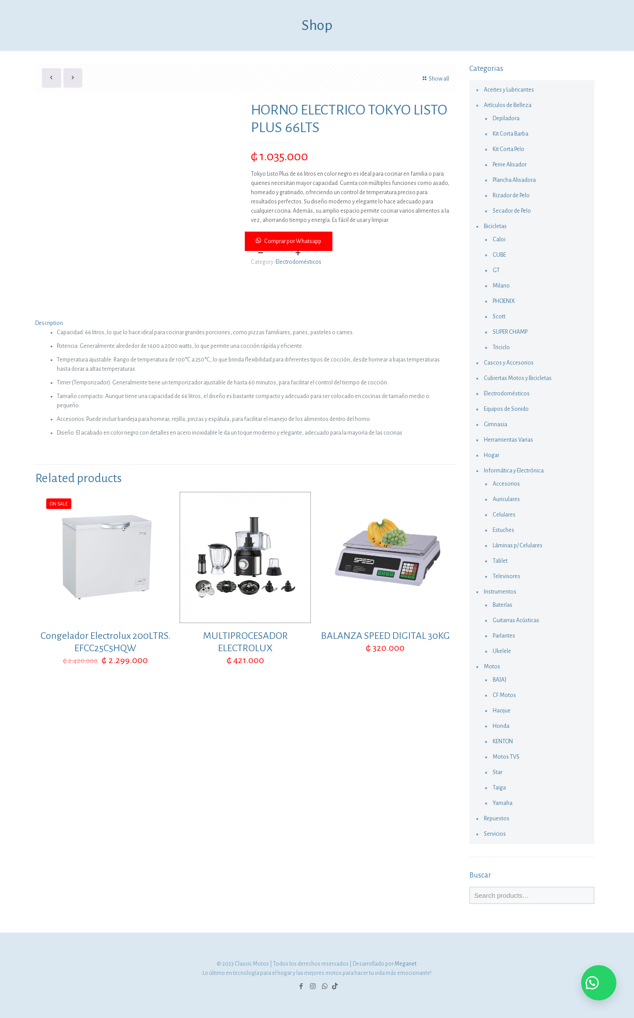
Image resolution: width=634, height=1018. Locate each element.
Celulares (504, 515)
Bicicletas (495, 226)
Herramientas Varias (508, 440)
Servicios (495, 834)
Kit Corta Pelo (508, 149)
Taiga (499, 788)
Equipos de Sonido (506, 409)
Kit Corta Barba (510, 134)
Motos (492, 667)
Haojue (502, 711)
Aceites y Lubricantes (509, 90)
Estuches (503, 530)
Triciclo (501, 347)
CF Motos (504, 695)
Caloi (499, 239)
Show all (434, 79)
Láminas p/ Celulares (517, 545)
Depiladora (506, 118)
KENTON (503, 741)
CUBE (499, 255)
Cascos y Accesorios (509, 363)
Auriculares (506, 499)
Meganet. (406, 964)
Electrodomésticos (298, 262)
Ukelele (502, 651)
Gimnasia (495, 424)
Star (497, 772)
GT (496, 270)
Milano (501, 286)
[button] (351, 241)
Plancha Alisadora (514, 180)
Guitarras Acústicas (516, 620)
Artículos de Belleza (507, 105)
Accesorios (506, 484)
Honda (501, 726)
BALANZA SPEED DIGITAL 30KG (385, 636)
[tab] (245, 323)
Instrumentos (500, 592)
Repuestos (496, 818)
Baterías (502, 605)
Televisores (506, 576)
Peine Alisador (510, 165)
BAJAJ (499, 680)
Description (49, 323)
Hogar (491, 455)
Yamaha (502, 803)
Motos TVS (506, 757)
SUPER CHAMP (510, 332)
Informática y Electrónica (514, 471)
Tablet (500, 561)
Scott (499, 317)
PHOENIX (504, 301)
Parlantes (504, 636)
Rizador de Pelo (511, 195)
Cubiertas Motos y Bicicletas (518, 378)
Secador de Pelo (512, 211)
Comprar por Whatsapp (292, 241)
